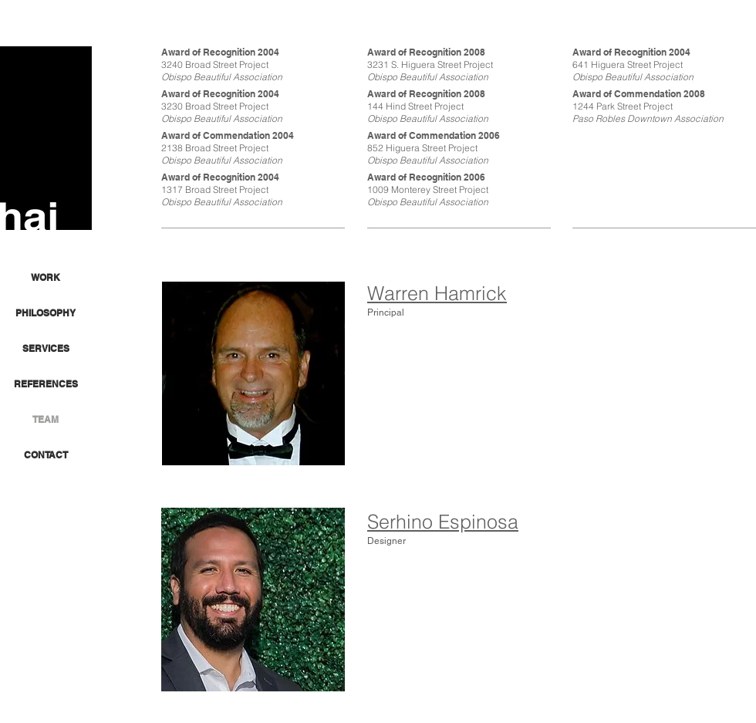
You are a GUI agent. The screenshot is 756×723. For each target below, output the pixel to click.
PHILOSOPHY (45, 313)
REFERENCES (46, 384)
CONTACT (46, 455)
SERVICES (45, 348)
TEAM (45, 419)
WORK (45, 277)
